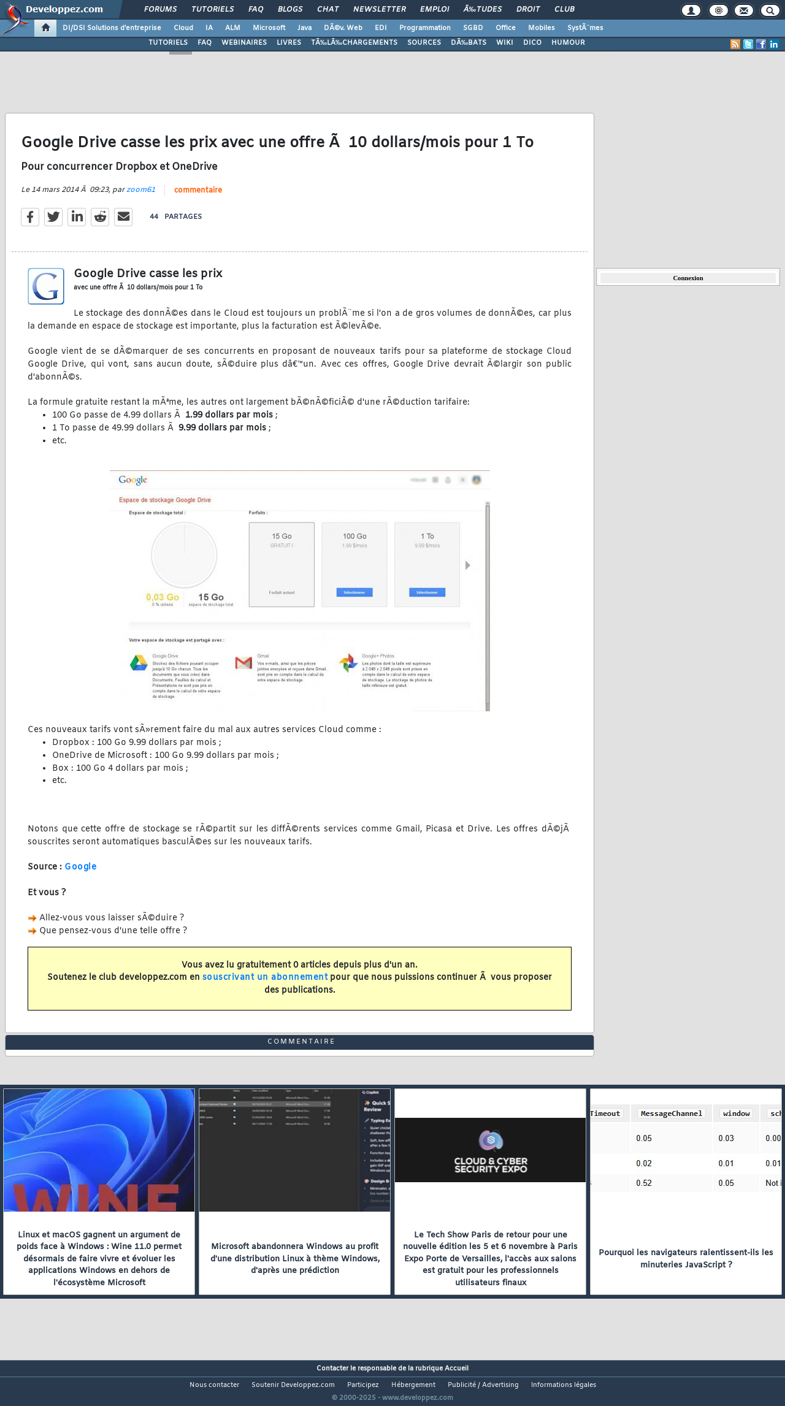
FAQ (255, 10)
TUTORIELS (168, 43)
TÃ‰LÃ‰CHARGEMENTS (354, 43)
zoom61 (140, 197)
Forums (160, 10)
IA (209, 28)
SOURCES (424, 43)
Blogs (290, 10)
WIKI (504, 43)
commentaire (198, 198)
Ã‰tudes (482, 10)
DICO (532, 43)
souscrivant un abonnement (265, 985)
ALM (232, 28)
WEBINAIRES (244, 43)
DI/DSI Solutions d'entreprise (112, 28)
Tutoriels (212, 10)
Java (304, 28)
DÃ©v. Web (343, 28)
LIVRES (289, 43)
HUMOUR (568, 43)
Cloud (183, 28)
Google (80, 875)
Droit (528, 10)
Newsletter (379, 10)
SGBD (473, 28)
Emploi (434, 10)
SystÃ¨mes (585, 28)
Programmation (425, 28)
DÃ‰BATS (468, 43)
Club (564, 10)
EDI (381, 28)
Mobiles (541, 28)
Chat (328, 10)
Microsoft (269, 28)
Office (506, 28)
